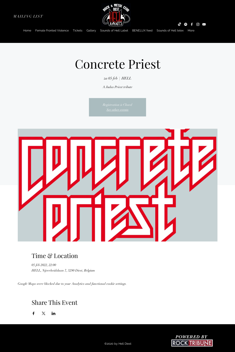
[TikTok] (179, 24)
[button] (28, 16)
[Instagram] (198, 24)
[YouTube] (204, 24)
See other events (117, 110)
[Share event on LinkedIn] (53, 313)
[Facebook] (192, 24)
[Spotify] (186, 24)
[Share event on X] (43, 313)
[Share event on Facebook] (33, 313)
